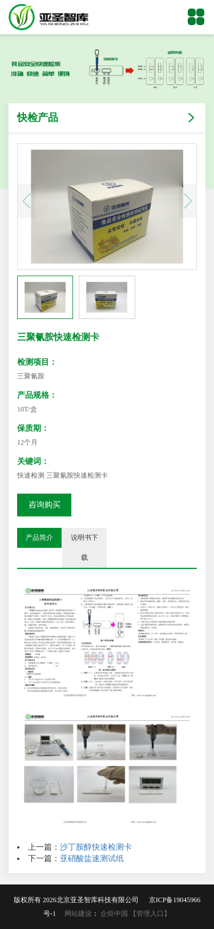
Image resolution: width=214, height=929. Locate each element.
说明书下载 (84, 548)
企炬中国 (114, 914)
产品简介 (39, 538)
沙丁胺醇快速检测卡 (96, 847)
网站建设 (78, 914)
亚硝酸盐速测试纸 (92, 858)
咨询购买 (44, 504)
